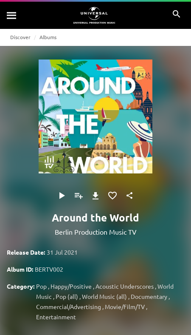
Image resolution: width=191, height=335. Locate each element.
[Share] (129, 195)
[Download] (95, 195)
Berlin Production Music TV (96, 231)
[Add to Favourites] (112, 195)
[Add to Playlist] (78, 195)
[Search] (12, 15)
